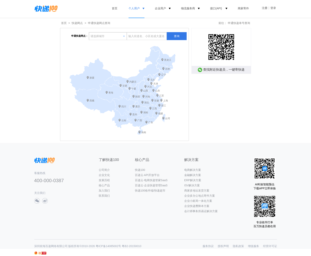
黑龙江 (167, 60)
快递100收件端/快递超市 (150, 190)
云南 (123, 120)
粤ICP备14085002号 (108, 246)
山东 (157, 90)
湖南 (145, 112)
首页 (114, 8)
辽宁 (163, 74)
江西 (154, 108)
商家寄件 (243, 8)
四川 (123, 106)
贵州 (134, 114)
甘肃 (124, 85)
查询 (176, 36)
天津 (155, 83)
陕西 (137, 96)
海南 (143, 132)
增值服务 (253, 246)
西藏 (92, 100)
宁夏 (133, 88)
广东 (150, 122)
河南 (147, 96)
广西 (139, 120)
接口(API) (216, 8)
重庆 (137, 106)
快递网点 (77, 23)
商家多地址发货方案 (196, 190)
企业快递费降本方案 (196, 206)
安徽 (156, 100)
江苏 (161, 95)
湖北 (146, 102)
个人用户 (134, 8)
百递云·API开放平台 (147, 175)
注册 (264, 8)
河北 (149, 86)
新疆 (92, 77)
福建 (160, 113)
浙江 (163, 105)
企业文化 (104, 175)
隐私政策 (238, 246)
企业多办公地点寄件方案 (199, 195)
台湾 (167, 118)
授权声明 (223, 246)
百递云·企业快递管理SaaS (151, 185)
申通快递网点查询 (99, 23)
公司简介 (104, 169)
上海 (165, 100)
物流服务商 (188, 8)
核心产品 (104, 185)
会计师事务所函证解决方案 (201, 211)
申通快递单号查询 (239, 23)
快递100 (140, 169)
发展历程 (104, 180)
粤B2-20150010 (131, 246)
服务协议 (208, 246)
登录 (273, 8)
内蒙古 (132, 81)
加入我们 (104, 190)
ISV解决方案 (192, 185)
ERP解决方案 (192, 180)
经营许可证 (270, 246)
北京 (152, 79)
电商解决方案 (192, 169)
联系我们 (104, 195)
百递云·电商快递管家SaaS (151, 180)
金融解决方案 (192, 175)
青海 (110, 92)
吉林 (167, 68)
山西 (145, 90)
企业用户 (160, 8)
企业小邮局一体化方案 (198, 200)
